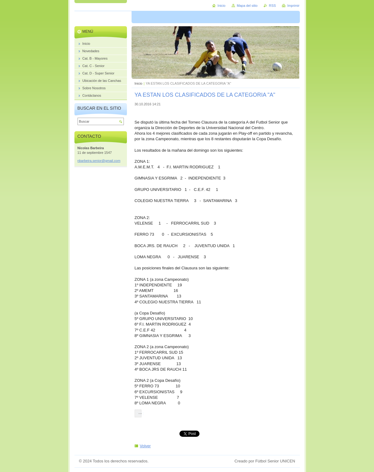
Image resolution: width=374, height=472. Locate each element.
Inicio (138, 83)
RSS (272, 5)
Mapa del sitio (247, 5)
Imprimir (293, 5)
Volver (145, 446)
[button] (138, 413)
